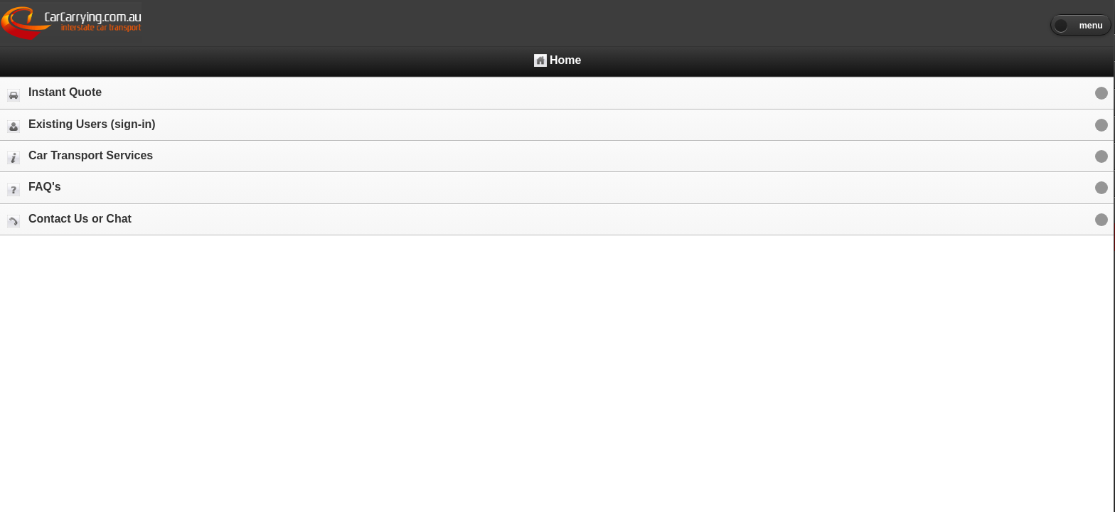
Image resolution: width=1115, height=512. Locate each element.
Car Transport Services (80, 156)
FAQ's (34, 188)
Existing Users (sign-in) (81, 125)
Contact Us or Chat (69, 220)
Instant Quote (54, 93)
